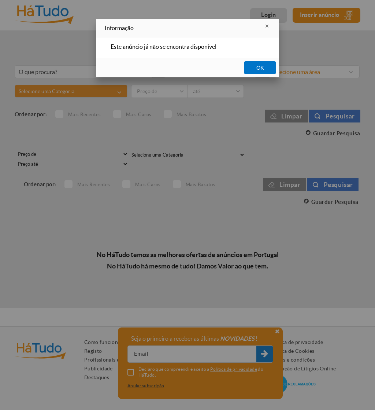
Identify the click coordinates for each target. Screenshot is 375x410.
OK (260, 68)
